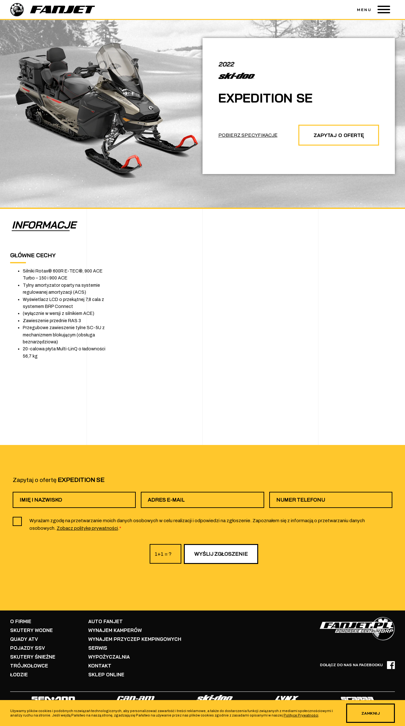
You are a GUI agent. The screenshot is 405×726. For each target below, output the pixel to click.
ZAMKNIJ (370, 713)
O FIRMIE (20, 621)
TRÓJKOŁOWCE (29, 666)
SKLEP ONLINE (106, 675)
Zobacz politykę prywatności (87, 528)
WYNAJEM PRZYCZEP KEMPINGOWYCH (134, 639)
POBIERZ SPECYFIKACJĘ (247, 135)
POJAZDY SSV (27, 648)
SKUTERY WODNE (31, 630)
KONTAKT (99, 666)
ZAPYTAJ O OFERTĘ (339, 135)
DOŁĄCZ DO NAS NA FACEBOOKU (357, 665)
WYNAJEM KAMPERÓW (115, 630)
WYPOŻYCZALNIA (109, 657)
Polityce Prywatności (301, 715)
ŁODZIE (19, 675)
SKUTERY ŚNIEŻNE (32, 657)
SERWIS (97, 648)
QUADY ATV (24, 639)
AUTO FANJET (105, 621)
